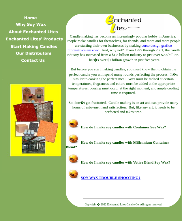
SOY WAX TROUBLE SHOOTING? (103, 177)
